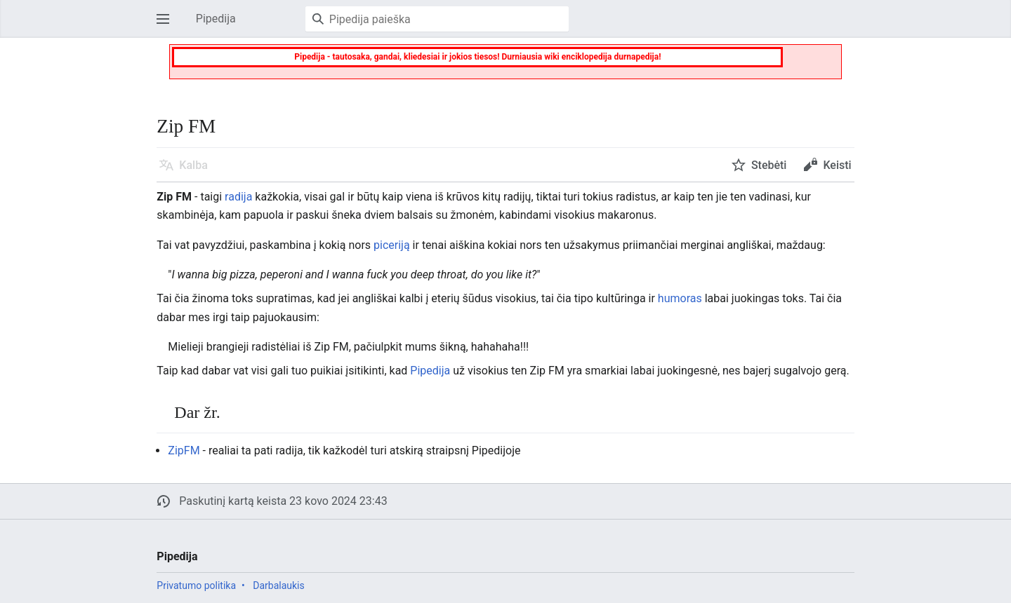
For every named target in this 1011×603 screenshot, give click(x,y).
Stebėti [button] (769, 165)
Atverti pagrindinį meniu (167, 25)
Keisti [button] (837, 165)
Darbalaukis (279, 585)
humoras (680, 298)
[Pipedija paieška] (437, 19)
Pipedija (430, 370)
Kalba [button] (193, 165)
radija (238, 196)
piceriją (392, 245)
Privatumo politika (196, 585)
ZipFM (183, 450)
